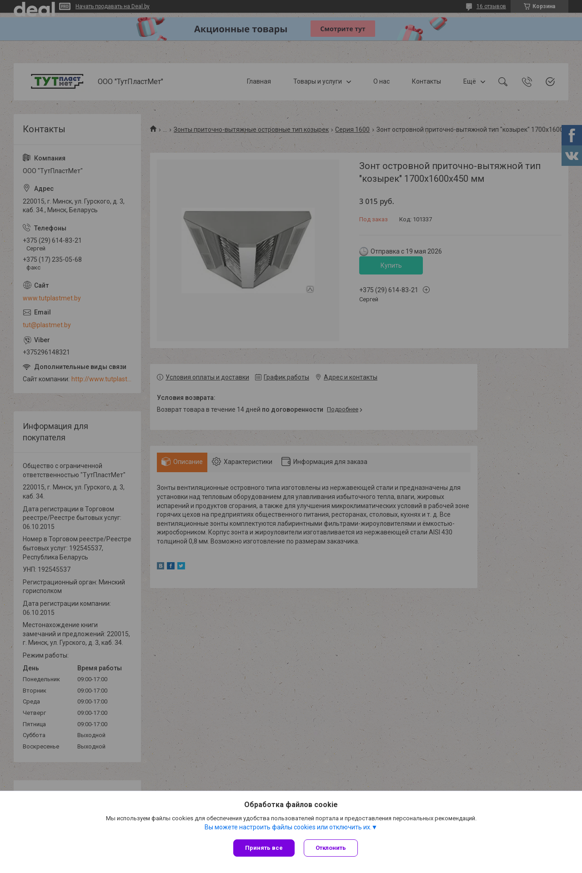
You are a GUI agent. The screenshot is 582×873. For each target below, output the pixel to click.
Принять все (264, 847)
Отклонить (331, 847)
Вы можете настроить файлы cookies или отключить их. (288, 827)
